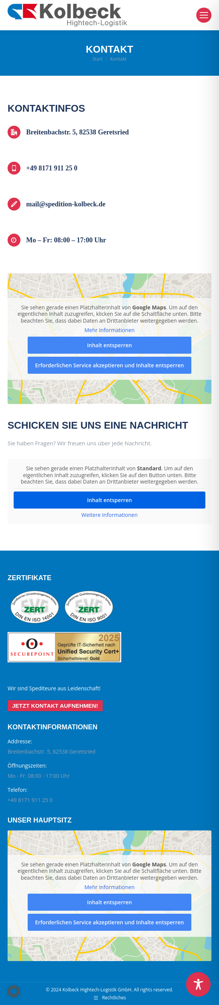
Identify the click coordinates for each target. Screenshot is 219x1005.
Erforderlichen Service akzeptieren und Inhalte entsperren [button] (109, 365)
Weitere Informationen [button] (109, 515)
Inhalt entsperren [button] (109, 345)
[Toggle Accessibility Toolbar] (198, 984)
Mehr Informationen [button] (109, 330)
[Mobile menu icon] (203, 15)
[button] (13, 991)
